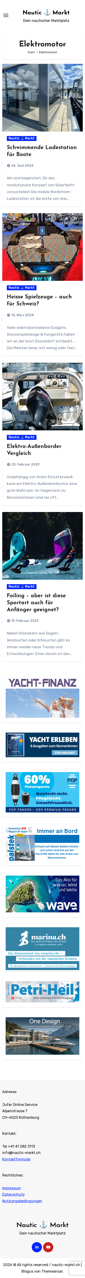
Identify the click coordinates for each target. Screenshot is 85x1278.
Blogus (27, 1271)
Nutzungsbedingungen (22, 1201)
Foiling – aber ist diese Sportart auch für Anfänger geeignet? (36, 603)
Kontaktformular (16, 1159)
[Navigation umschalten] (6, 15)
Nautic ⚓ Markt (46, 13)
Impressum (11, 1188)
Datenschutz (13, 1194)
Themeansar (52, 1271)
